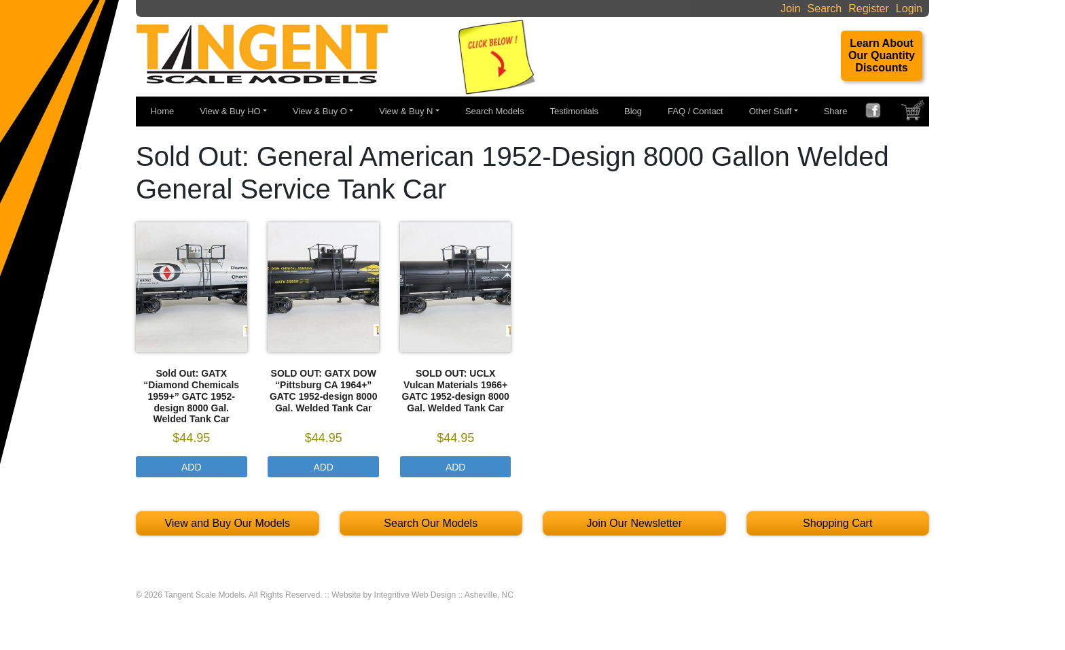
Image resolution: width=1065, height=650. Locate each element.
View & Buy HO (230, 111)
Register (868, 8)
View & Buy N (406, 111)
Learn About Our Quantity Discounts (881, 55)
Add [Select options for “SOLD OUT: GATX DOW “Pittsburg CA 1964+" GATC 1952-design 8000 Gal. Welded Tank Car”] (323, 467)
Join (790, 8)
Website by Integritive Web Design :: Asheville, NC (422, 595)
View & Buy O (320, 111)
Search (825, 8)
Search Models (494, 111)
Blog (633, 111)
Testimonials (574, 111)
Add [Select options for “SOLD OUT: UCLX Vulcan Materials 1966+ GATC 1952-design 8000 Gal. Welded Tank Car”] (456, 467)
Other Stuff (770, 111)
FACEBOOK (878, 112)
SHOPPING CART (914, 113)
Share (836, 111)
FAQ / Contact (695, 111)
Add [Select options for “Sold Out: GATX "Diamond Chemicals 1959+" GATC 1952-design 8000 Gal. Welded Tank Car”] (191, 467)
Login (909, 8)
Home (163, 111)
